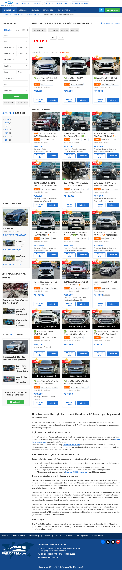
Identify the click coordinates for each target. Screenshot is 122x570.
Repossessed (65, 52)
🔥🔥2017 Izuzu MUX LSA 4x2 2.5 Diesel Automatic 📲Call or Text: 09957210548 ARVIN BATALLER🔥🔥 (46, 135)
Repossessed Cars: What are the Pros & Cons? (15, 301)
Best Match (36, 52)
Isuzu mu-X (8, 228)
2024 (7, 119)
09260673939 (64, 554)
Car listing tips (97, 536)
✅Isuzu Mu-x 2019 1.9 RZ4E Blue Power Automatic (46, 382)
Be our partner (82, 536)
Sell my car (112, 10)
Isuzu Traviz (20, 256)
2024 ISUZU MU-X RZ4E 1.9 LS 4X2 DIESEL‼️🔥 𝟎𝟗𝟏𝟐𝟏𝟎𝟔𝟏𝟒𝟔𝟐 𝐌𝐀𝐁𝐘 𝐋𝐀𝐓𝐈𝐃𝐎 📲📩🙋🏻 (45, 234)
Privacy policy (34, 536)
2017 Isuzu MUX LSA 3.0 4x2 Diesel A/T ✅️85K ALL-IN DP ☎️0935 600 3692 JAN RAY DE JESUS (76, 234)
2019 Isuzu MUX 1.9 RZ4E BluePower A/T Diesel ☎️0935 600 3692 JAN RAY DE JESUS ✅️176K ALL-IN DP (106, 184)
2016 (6, 136)
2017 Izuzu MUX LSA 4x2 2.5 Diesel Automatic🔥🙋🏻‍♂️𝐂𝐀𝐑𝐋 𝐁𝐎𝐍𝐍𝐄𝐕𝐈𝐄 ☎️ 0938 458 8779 (76, 283)
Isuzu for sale (18, 15)
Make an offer (39, 100)
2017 (6, 133)
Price (46, 52)
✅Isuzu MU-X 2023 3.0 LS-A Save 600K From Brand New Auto (76, 333)
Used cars (23, 10)
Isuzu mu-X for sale (33, 15)
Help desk (69, 536)
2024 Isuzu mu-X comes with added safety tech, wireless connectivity (21, 368)
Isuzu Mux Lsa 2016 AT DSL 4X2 (105, 283)
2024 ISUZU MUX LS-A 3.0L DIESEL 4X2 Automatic (76, 184)
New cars (35, 10)
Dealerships (48, 10)
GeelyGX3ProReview (81, 3)
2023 (7, 123)
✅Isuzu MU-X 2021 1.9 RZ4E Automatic (73, 79)
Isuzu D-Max (20, 241)
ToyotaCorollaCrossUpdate (57, 3)
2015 (6, 140)
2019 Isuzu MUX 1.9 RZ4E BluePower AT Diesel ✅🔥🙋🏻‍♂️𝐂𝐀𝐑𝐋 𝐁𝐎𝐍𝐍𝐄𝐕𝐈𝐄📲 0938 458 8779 (75, 135)
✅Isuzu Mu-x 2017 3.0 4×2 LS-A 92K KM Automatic (45, 79)
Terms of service (19, 536)
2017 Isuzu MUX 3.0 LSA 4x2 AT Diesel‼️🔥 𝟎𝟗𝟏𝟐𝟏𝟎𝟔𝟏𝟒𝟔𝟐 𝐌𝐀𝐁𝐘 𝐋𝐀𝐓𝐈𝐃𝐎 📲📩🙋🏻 (106, 234)
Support (58, 536)
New (17, 30)
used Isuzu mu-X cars (71, 445)
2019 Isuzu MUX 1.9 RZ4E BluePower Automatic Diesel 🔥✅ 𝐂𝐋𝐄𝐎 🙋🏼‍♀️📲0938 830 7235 (46, 184)
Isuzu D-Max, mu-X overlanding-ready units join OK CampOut (21, 379)
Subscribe (16, 402)
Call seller (52, 100)
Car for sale (7, 15)
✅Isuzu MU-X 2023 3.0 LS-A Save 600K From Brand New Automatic (106, 333)
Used (25, 30)
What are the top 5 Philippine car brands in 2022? (22, 323)
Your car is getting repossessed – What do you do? (22, 312)
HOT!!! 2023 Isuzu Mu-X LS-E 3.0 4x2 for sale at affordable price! (46, 283)
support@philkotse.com (49, 557)
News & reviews (63, 10)
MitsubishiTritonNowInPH (32, 3)
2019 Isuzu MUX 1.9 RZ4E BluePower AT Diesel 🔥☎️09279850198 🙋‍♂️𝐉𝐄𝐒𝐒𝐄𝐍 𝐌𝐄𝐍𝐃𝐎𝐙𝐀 (106, 135)
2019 (6, 130)
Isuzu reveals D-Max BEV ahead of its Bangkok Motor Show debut (15, 358)
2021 (6, 126)
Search (16, 96)
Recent (54, 52)
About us (5, 536)
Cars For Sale (9, 10)
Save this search (9, 102)
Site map (47, 536)
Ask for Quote (69, 205)
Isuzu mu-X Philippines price (76, 472)
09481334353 (46, 554)
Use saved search (22, 102)
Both (8, 30)
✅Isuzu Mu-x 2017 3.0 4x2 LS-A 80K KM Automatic (105, 79)
